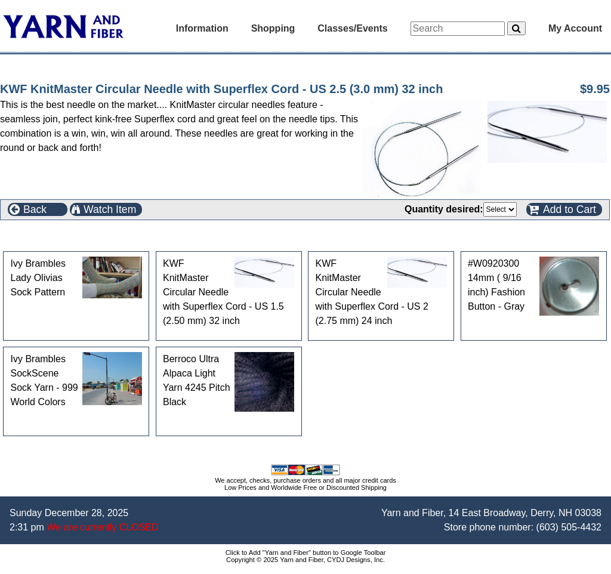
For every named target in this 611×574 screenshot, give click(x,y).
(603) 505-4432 (568, 527)
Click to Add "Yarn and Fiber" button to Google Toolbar (306, 552)
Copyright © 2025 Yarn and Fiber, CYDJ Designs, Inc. (305, 559)
